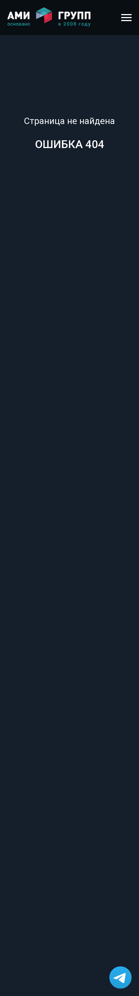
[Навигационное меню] (126, 17)
